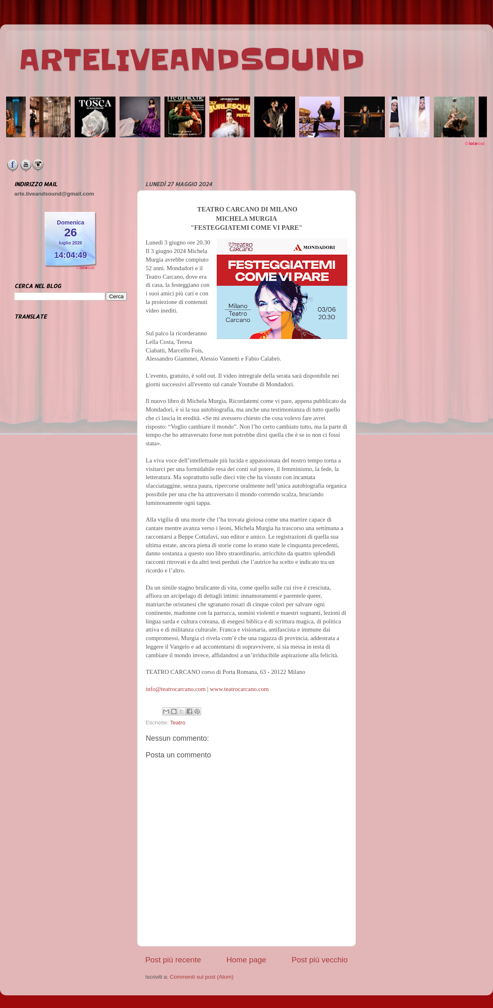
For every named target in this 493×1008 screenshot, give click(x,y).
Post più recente (173, 959)
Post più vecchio (319, 959)
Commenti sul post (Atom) (201, 977)
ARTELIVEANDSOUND (191, 60)
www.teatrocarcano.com (239, 689)
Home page (246, 959)
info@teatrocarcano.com (176, 689)
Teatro (178, 723)
